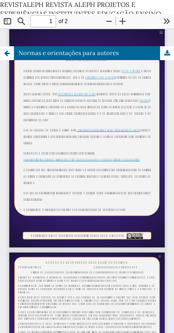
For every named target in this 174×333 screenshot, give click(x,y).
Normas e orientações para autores (69, 53)
